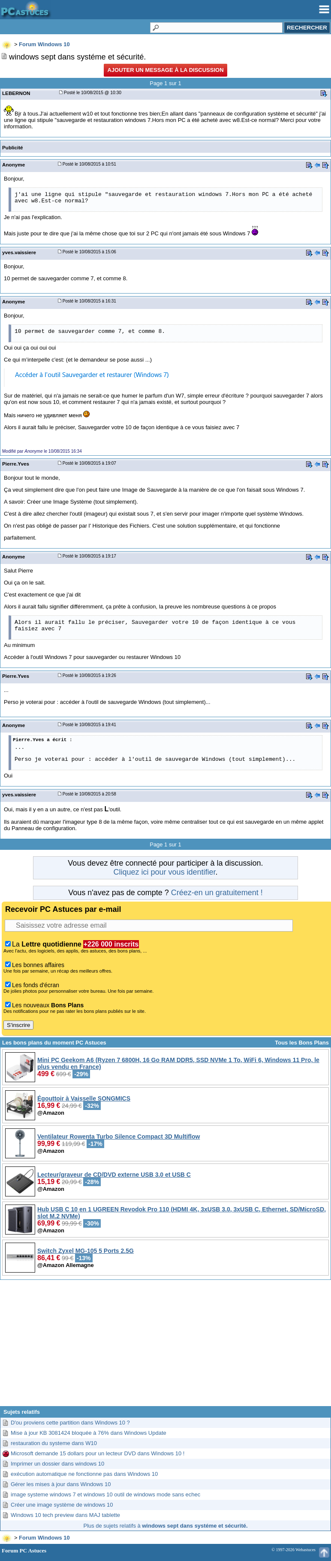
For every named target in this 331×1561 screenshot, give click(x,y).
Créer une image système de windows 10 (62, 1505)
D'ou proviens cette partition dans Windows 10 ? (70, 1422)
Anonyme (13, 164)
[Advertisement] (165, 1346)
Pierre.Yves (15, 463)
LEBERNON (16, 93)
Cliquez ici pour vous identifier (164, 872)
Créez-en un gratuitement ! (217, 892)
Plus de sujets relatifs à (166, 1525)
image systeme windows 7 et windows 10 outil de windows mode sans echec (105, 1494)
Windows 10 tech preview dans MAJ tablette (65, 1515)
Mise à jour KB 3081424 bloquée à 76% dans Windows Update (88, 1433)
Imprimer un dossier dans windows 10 (57, 1463)
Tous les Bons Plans (302, 1042)
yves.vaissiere (19, 252)
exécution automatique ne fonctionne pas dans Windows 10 (84, 1474)
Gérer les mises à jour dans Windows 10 (61, 1484)
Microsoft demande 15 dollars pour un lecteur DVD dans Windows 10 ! (97, 1453)
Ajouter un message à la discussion (165, 70)
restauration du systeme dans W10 (54, 1443)
